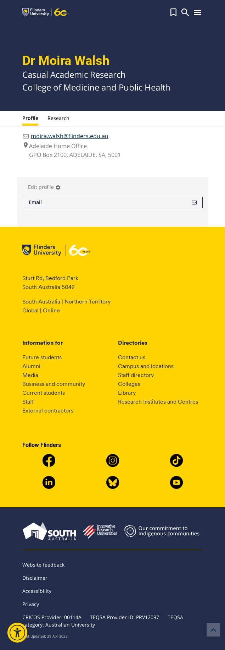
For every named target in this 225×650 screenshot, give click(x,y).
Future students (42, 357)
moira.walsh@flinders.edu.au (69, 136)
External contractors (47, 410)
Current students (43, 392)
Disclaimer (34, 577)
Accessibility (36, 591)
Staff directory (136, 375)
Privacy (30, 604)
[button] (173, 12)
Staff (28, 401)
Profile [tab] (30, 118)
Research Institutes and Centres (158, 401)
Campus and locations (146, 366)
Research (58, 118)
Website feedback (43, 564)
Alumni (31, 366)
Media (30, 375)
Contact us (131, 357)
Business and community (53, 384)
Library (127, 392)
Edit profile (44, 187)
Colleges (129, 384)
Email (113, 202)
